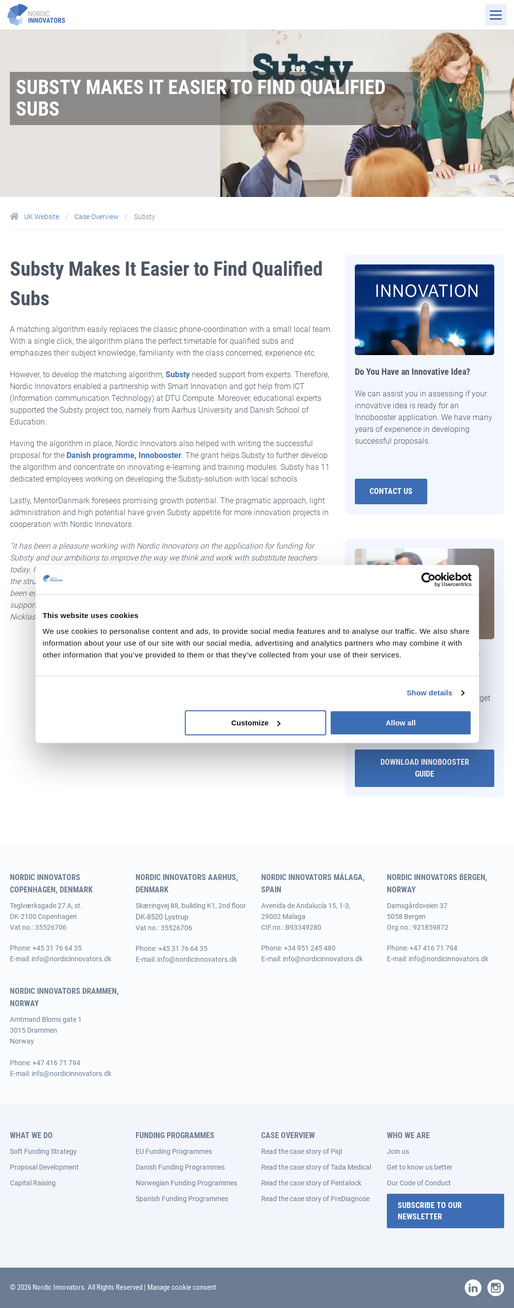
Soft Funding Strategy (43, 1151)
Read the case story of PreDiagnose (315, 1199)
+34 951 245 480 (310, 948)
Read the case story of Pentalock (311, 1183)
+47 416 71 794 (433, 948)
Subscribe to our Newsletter (430, 1211)
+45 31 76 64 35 (57, 948)
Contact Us (391, 491)
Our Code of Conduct (419, 1183)
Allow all (401, 723)
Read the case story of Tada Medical (316, 1167)
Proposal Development (44, 1167)
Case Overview (97, 217)
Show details (429, 692)
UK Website (35, 217)
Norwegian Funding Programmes (186, 1183)
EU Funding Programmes (174, 1151)
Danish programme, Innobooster (124, 455)
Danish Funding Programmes (180, 1167)
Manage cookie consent (181, 1287)
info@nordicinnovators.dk (71, 959)
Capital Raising (33, 1183)
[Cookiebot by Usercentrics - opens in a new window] (428, 579)
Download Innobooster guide (424, 768)
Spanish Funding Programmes (182, 1199)
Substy (178, 374)
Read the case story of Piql (301, 1151)
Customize (255, 723)
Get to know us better (419, 1167)
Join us (398, 1151)
